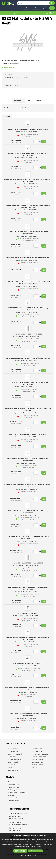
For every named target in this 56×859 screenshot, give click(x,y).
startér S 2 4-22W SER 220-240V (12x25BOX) (28, 563)
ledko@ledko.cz (18, 12)
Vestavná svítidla (37, 762)
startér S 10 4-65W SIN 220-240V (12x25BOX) (28, 334)
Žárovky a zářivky (37, 764)
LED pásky (11, 764)
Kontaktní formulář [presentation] (34, 100)
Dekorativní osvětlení (15, 754)
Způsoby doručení (14, 784)
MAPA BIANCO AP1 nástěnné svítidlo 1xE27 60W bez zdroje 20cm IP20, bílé (28, 485)
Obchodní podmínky (14, 790)
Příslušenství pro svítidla (40, 754)
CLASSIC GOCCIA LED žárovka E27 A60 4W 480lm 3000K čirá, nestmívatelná (28, 232)
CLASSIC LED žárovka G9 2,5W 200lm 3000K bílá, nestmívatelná (27, 257)
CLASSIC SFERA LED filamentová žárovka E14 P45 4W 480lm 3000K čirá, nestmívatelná (28, 206)
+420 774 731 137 (14, 12)
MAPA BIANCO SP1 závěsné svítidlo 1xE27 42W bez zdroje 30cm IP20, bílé (28, 688)
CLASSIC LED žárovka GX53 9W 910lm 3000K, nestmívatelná (28, 129)
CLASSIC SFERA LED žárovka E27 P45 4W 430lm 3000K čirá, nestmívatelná (28, 154)
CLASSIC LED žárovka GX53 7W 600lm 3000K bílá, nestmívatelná (28, 358)
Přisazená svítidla (37, 751)
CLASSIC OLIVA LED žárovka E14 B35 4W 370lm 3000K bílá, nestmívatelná (28, 714)
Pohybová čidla (37, 748)
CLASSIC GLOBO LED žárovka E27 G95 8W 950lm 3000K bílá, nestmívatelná (28, 588)
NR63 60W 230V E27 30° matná (28, 613)
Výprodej (35, 767)
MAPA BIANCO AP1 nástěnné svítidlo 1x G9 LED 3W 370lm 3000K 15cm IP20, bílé (28, 409)
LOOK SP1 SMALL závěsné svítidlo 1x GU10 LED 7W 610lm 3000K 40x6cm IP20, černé (28, 538)
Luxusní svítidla (13, 770)
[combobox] (26, 8)
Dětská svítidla (12, 756)
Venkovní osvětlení (38, 759)
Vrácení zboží (12, 798)
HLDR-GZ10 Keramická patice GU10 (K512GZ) (28, 663)
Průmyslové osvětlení (39, 756)
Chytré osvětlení (13, 751)
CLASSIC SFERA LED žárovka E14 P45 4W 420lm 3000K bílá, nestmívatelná (28, 511)
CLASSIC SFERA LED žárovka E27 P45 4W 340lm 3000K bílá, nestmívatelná (28, 309)
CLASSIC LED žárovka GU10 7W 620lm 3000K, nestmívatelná (28, 434)
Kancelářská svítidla (14, 759)
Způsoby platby (13, 782)
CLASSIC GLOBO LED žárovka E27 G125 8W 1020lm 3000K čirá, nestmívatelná (28, 459)
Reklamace (11, 795)
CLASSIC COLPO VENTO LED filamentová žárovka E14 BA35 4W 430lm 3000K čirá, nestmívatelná (28, 282)
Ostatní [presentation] (7, 116)
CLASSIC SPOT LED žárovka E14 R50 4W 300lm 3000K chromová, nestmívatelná (27, 638)
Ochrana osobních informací (17, 792)
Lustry (10, 767)
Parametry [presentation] (18, 100)
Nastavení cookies (14, 800)
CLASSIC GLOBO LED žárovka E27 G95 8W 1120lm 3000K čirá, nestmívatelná (28, 383)
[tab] (18, 100)
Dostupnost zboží (13, 787)
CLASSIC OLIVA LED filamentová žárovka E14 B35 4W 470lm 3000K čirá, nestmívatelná (28, 180)
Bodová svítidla (13, 748)
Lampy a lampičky (13, 762)
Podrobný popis (7, 67)
